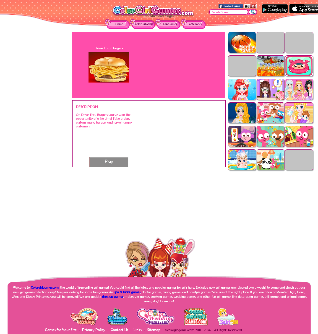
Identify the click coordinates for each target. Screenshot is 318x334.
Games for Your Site (61, 329)
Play (109, 161)
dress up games (112, 296)
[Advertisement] (36, 100)
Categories (195, 24)
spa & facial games (127, 292)
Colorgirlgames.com (45, 287)
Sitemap (154, 329)
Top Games (170, 24)
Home (119, 24)
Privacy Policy (93, 329)
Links (137, 329)
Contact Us (119, 329)
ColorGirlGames (144, 24)
